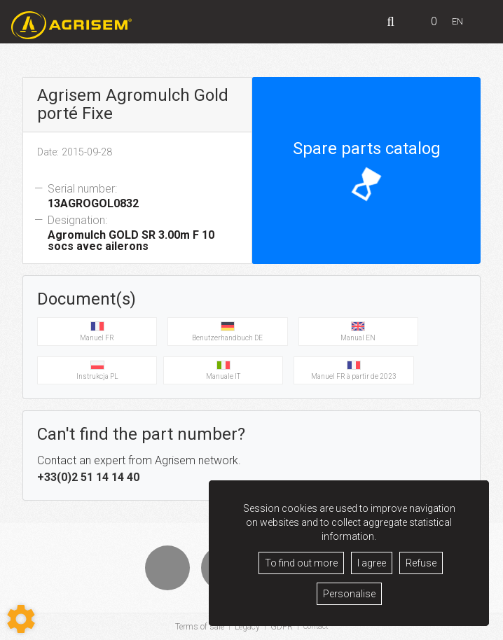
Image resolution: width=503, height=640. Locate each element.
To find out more (301, 563)
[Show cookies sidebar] (21, 619)
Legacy (245, 627)
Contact (315, 626)
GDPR (279, 627)
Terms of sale (197, 627)
